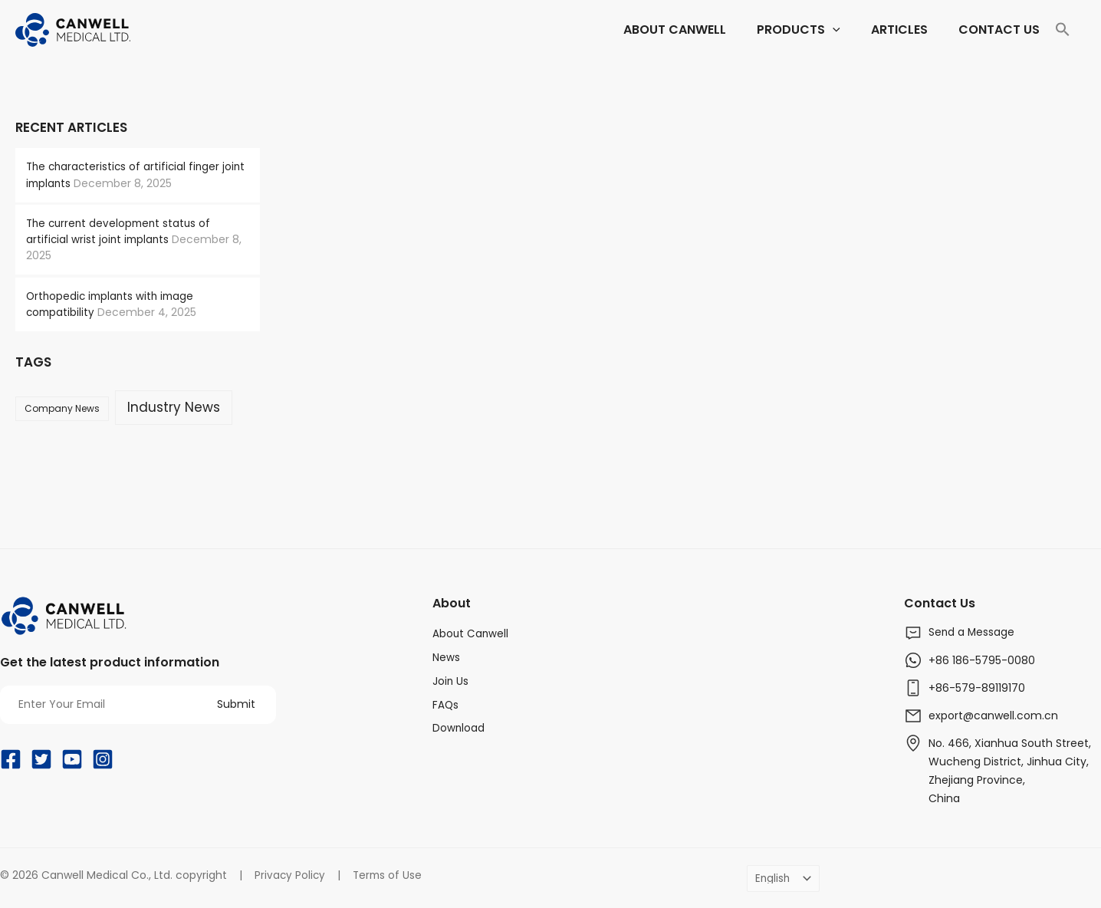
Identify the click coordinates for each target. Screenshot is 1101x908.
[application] (700, 30)
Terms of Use (390, 873)
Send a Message (972, 632)
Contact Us (942, 602)
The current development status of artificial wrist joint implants (121, 231)
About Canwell (471, 632)
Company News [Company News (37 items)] (62, 407)
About (452, 602)
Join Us (450, 678)
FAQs (445, 701)
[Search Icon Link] (1062, 29)
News (446, 655)
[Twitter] (41, 759)
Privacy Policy (291, 873)
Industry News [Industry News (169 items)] (173, 406)
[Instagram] (102, 759)
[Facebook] (10, 759)
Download (458, 724)
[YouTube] (72, 759)
